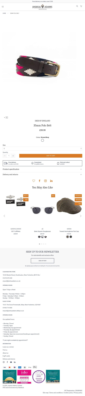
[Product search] (77, 6)
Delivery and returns (10, 174)
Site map (45, 393)
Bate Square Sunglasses (42, 231)
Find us (5, 350)
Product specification (11, 169)
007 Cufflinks (15, 231)
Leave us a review (8, 347)
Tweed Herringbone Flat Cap (69, 231)
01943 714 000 (7, 308)
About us (5, 353)
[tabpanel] (39, 65)
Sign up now (42, 260)
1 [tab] (6, 117)
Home (4, 13)
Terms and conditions (56, 393)
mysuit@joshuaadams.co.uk (11, 281)
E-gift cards (6, 356)
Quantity (5, 152)
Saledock (21, 387)
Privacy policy (78, 393)
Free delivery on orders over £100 (42, 1)
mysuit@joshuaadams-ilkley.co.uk (13, 311)
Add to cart (50, 156)
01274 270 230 (7, 278)
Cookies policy (68, 393)
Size (4, 145)
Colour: (42, 137)
